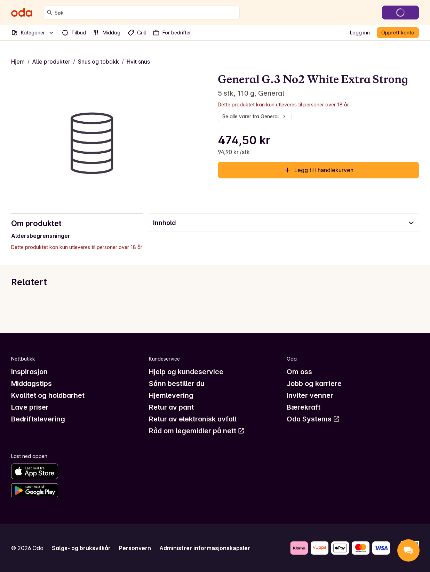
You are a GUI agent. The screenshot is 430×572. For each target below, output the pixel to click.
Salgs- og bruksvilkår (81, 548)
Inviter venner (310, 395)
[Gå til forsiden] (21, 12)
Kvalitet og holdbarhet (48, 395)
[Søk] (49, 12)
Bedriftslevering (38, 419)
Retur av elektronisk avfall (192, 419)
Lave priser (30, 407)
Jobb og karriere (314, 383)
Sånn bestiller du (177, 383)
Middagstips (31, 383)
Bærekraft (303, 407)
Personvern (135, 548)
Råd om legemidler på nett (197, 431)
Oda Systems (313, 419)
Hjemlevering (171, 395)
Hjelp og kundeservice (186, 372)
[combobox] (146, 12)
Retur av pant (171, 407)
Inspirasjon (29, 372)
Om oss (299, 372)
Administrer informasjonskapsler (204, 548)
